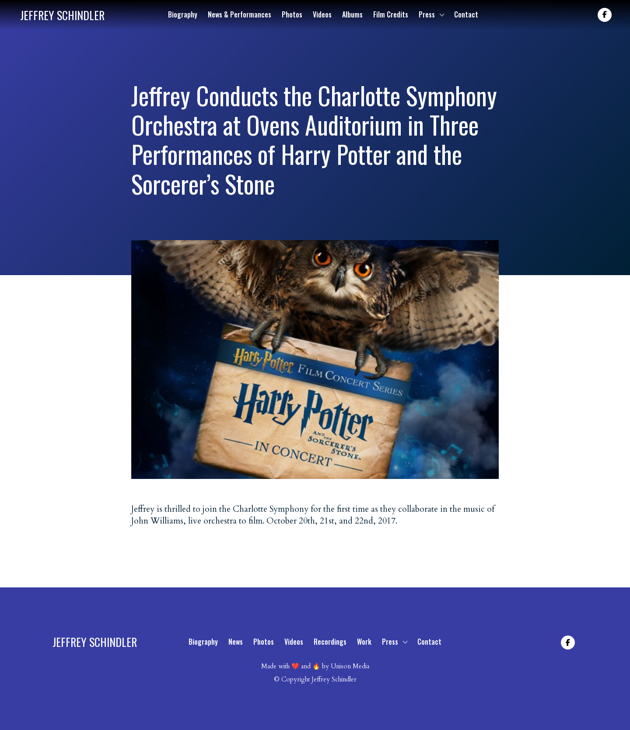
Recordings (330, 641)
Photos (292, 14)
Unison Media (350, 666)
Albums (352, 14)
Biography (182, 14)
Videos (322, 14)
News (235, 641)
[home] (62, 15)
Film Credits (390, 14)
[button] (431, 14)
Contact (466, 14)
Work (364, 641)
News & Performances (239, 14)
